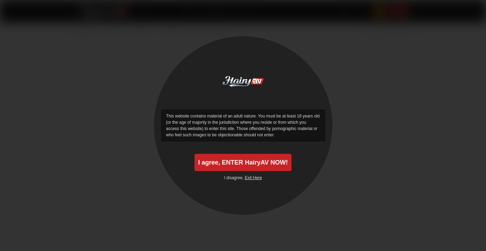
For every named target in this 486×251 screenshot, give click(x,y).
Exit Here (253, 177)
